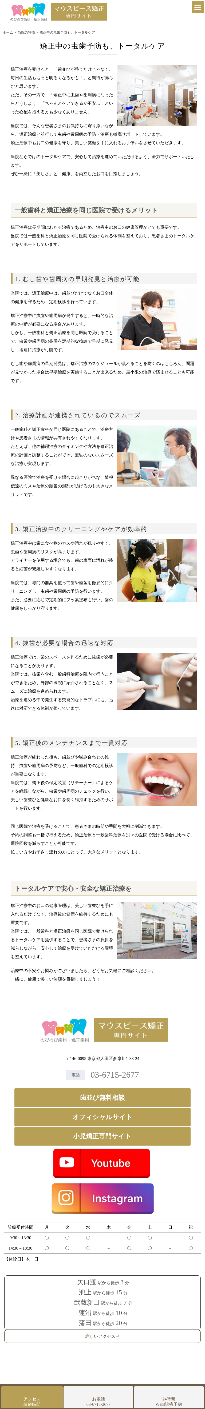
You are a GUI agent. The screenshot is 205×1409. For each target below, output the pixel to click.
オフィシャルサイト (102, 1117)
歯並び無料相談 (102, 1097)
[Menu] (198, 7)
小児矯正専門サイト (102, 1136)
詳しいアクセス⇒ (102, 1336)
